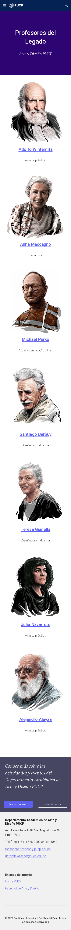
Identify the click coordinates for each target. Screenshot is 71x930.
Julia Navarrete (35, 624)
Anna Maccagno (35, 244)
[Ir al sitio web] (18, 804)
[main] (36, 37)
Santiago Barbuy (35, 434)
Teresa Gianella (35, 529)
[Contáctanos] (52, 804)
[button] (4, 5)
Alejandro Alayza (35, 719)
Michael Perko (35, 339)
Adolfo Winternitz (36, 149)
